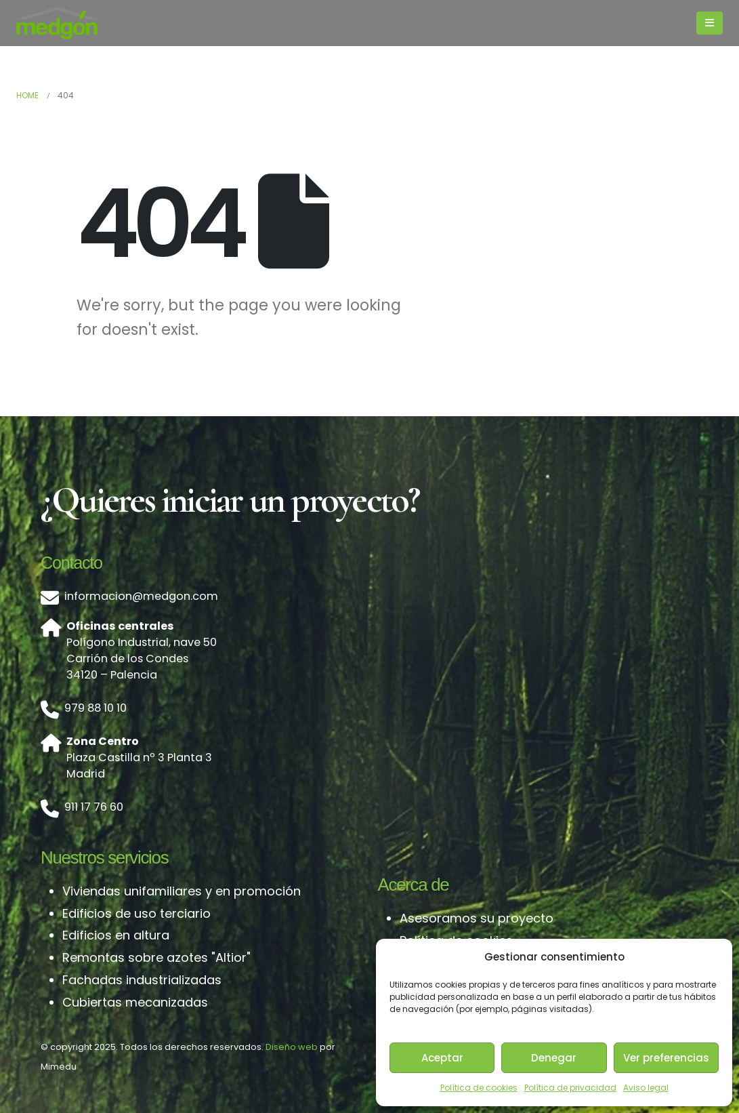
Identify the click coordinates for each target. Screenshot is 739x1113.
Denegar (553, 1058)
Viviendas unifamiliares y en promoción (181, 891)
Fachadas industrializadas (141, 979)
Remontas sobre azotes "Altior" (156, 957)
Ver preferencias (666, 1058)
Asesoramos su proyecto (476, 918)
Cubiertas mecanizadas (135, 1002)
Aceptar (442, 1058)
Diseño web (292, 1047)
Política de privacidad (570, 1087)
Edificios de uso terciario (136, 913)
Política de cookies (479, 1087)
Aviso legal (646, 1087)
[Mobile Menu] (709, 23)
